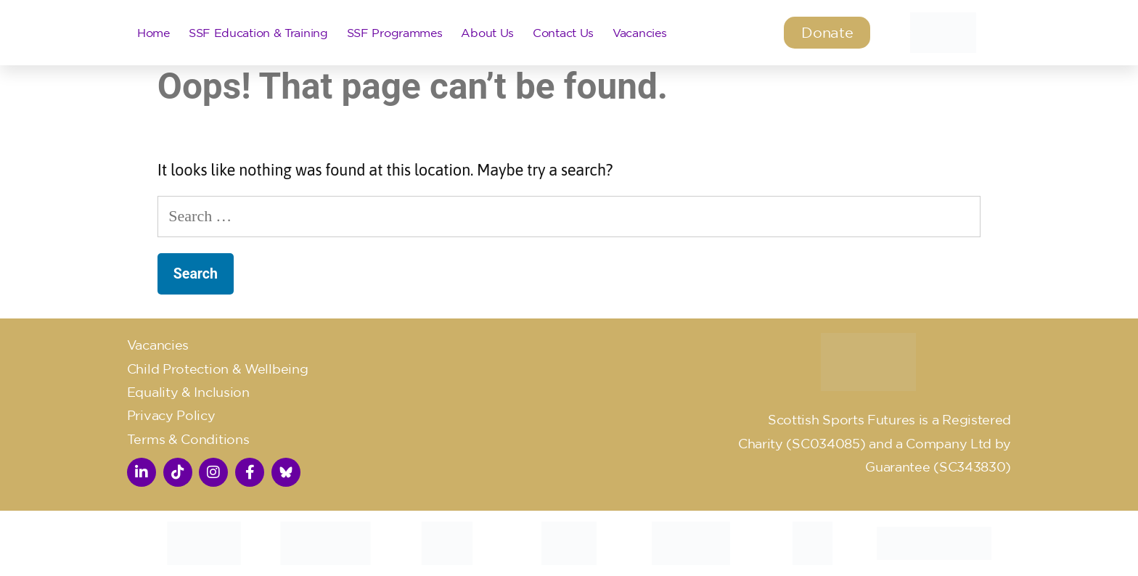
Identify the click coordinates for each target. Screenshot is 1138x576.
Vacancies (639, 32)
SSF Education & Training (258, 32)
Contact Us (563, 32)
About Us (487, 32)
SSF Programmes (395, 32)
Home (153, 32)
